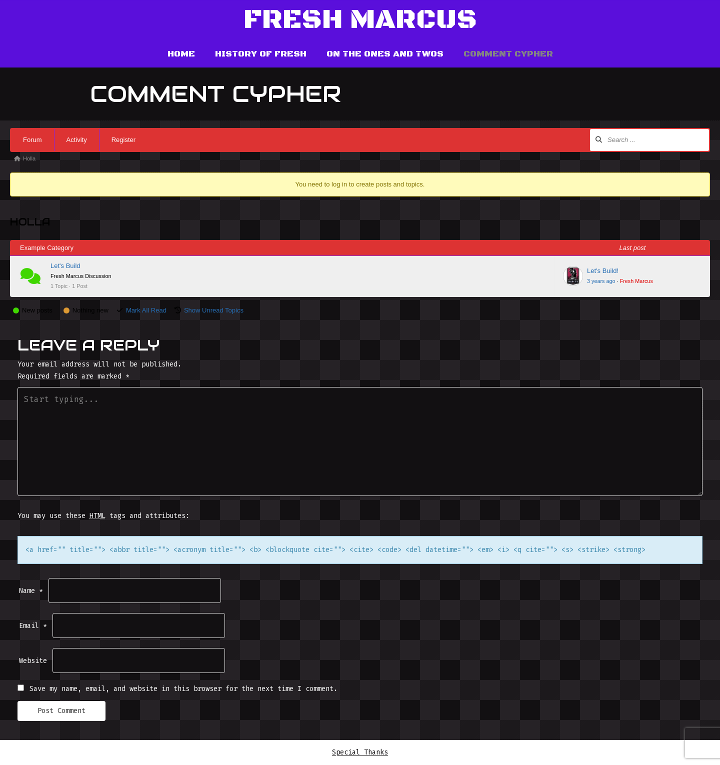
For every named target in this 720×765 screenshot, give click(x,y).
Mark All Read (146, 310)
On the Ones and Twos (385, 54)
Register (124, 140)
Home (181, 54)
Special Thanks (360, 752)
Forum (32, 140)
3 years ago (601, 281)
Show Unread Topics (214, 310)
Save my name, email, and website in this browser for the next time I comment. (184, 688)
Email (33, 626)
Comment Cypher (508, 54)
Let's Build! (602, 270)
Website (33, 660)
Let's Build (65, 266)
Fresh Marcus (360, 20)
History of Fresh (260, 54)
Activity (76, 140)
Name (31, 590)
